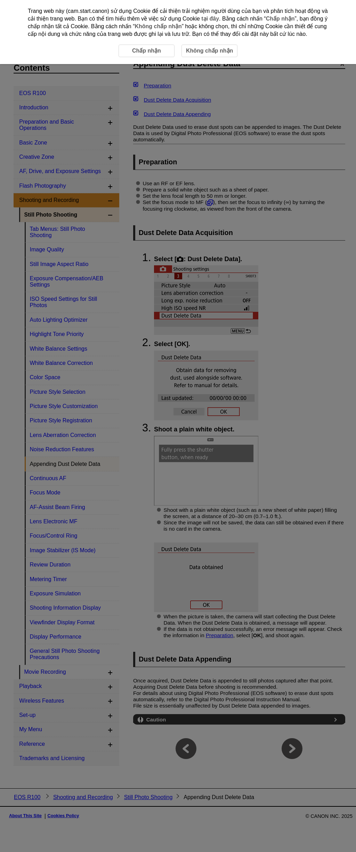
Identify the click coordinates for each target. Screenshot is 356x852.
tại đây (210, 19)
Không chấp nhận (158, 26)
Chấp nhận (280, 19)
